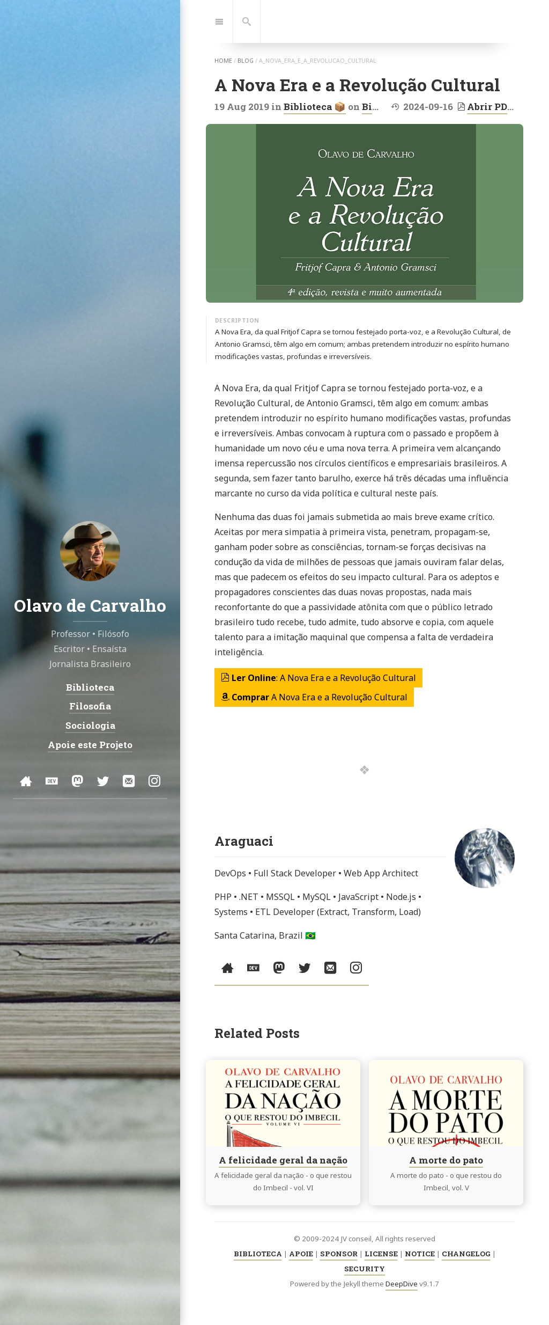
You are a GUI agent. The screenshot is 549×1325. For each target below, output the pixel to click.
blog (246, 60)
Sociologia (90, 725)
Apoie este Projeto (90, 744)
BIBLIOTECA (258, 1253)
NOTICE (420, 1253)
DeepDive (401, 1284)
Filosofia (90, 706)
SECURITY (364, 1268)
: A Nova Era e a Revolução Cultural (318, 678)
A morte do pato (446, 1160)
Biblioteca (90, 687)
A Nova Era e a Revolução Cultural (314, 697)
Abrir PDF (485, 106)
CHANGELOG (466, 1253)
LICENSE (381, 1253)
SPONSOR (339, 1253)
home (223, 60)
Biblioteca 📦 (315, 106)
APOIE (301, 1253)
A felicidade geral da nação (283, 1160)
